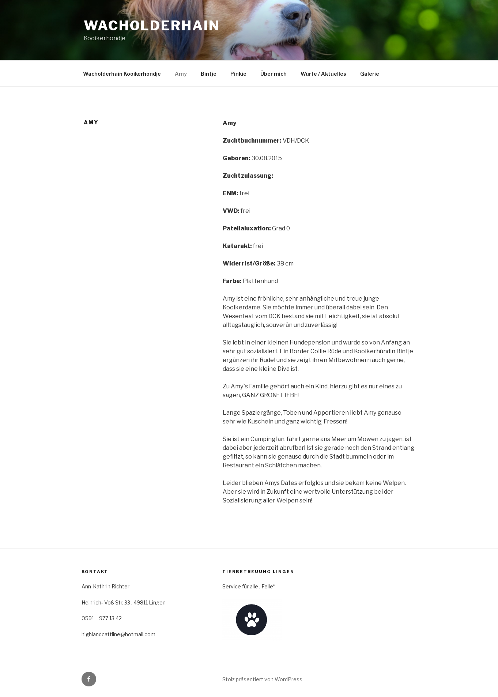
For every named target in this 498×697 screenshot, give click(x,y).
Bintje (208, 74)
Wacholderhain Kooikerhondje (122, 74)
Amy (181, 74)
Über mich (273, 74)
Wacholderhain (152, 26)
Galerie (369, 74)
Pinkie (238, 74)
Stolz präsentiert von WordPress (262, 679)
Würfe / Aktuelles (323, 74)
